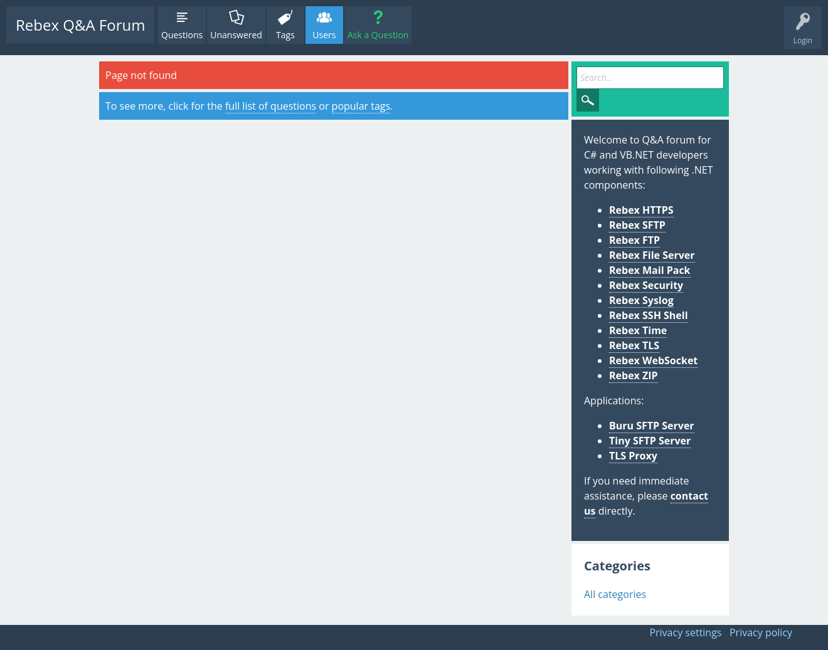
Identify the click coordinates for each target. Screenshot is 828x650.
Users (324, 35)
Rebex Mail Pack (650, 270)
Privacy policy (761, 632)
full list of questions (270, 106)
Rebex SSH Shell (648, 315)
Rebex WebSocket (653, 360)
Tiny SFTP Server (650, 441)
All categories (615, 594)
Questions (182, 35)
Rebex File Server (652, 255)
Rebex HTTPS (641, 210)
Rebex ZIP (633, 375)
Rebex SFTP (637, 225)
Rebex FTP (634, 240)
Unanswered (236, 35)
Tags (285, 35)
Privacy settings (685, 632)
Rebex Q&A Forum (80, 24)
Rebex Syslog (641, 300)
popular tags (361, 106)
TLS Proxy (633, 456)
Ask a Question (378, 35)
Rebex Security (646, 285)
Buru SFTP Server (651, 425)
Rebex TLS (634, 345)
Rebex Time (638, 330)
